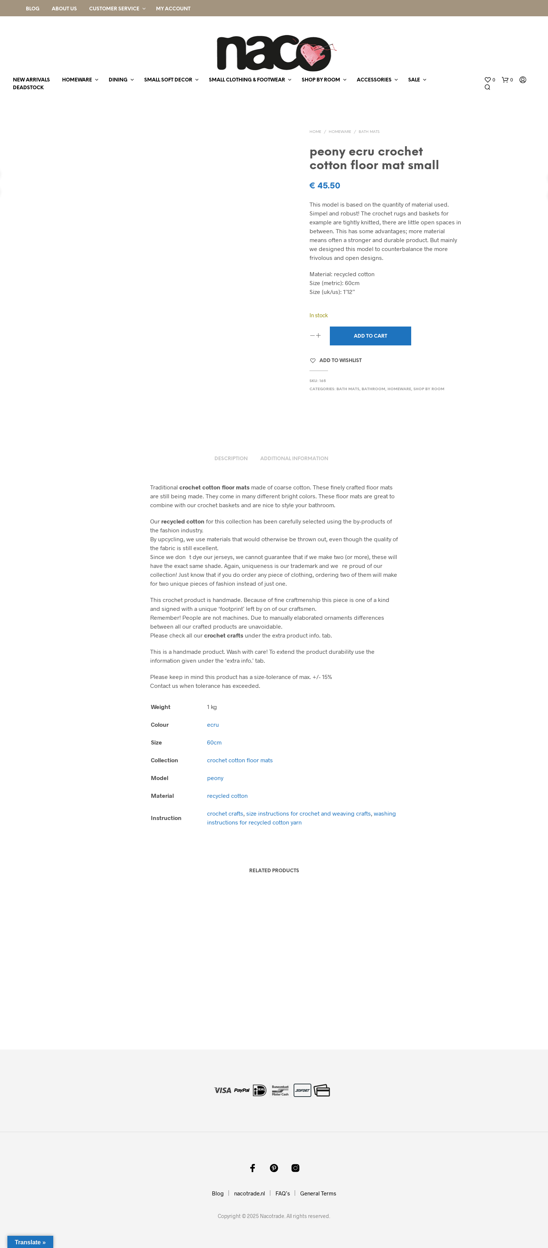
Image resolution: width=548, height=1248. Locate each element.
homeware (77, 80)
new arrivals (31, 80)
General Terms (318, 1193)
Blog (33, 9)
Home (315, 132)
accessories (374, 80)
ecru (213, 724)
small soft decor (168, 80)
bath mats (369, 132)
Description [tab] (231, 458)
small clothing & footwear (247, 80)
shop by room (321, 80)
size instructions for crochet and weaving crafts (308, 813)
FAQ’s (282, 1193)
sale (414, 80)
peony (215, 777)
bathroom (373, 389)
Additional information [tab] (294, 458)
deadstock (28, 88)
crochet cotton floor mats (240, 759)
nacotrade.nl (249, 1193)
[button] (489, 80)
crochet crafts (225, 813)
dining (118, 80)
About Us (64, 9)
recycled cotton (227, 795)
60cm (214, 742)
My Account (173, 9)
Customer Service (114, 9)
